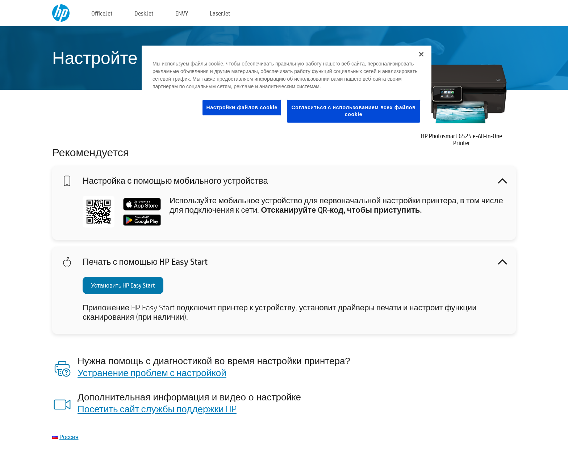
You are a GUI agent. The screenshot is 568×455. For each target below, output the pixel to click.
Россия (68, 437)
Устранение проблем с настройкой (152, 372)
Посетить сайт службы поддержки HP (157, 408)
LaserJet (220, 13)
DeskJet (144, 13)
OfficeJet (102, 13)
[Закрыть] (421, 54)
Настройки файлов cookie (241, 107)
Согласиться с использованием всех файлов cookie (354, 111)
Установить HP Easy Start (123, 285)
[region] (286, 90)
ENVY (181, 13)
